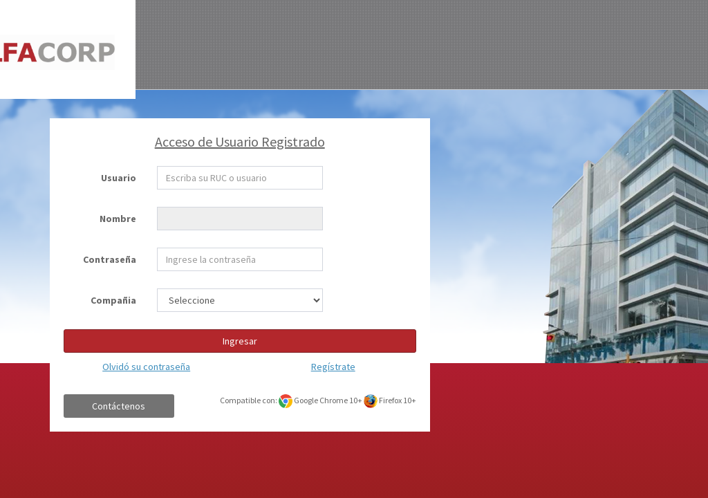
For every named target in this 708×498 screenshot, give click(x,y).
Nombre (118, 218)
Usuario (118, 178)
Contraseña (109, 259)
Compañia (113, 300)
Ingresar (240, 341)
